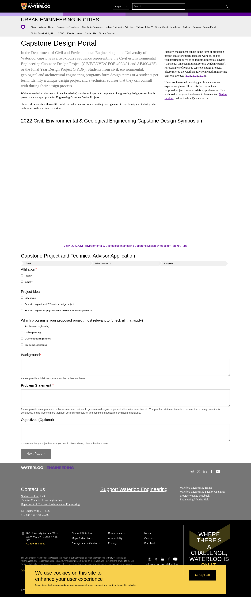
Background (30, 355)
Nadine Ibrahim (30, 496)
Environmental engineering (38, 338)
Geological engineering (36, 345)
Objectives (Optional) (37, 420)
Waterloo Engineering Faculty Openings (202, 491)
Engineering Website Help (194, 499)
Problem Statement (36, 385)
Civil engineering (33, 332)
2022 (195, 75)
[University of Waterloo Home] (36, 6)
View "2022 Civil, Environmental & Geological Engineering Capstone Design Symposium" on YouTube (125, 245)
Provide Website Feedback (195, 495)
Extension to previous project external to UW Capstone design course (58, 310)
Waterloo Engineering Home (196, 487)
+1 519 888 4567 (35, 543)
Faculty (28, 275)
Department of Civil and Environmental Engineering (50, 504)
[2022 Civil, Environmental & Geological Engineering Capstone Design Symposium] (125, 184)
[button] (201, 6)
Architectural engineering (37, 326)
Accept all (202, 575)
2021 (188, 75)
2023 (202, 75)
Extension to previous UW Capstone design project (49, 304)
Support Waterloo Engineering (134, 489)
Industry (29, 282)
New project (30, 298)
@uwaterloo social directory (162, 564)
